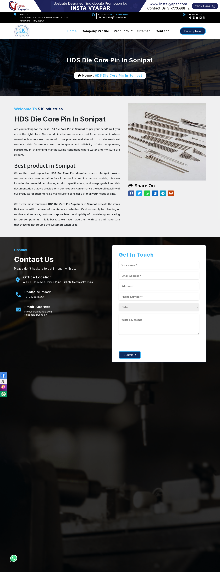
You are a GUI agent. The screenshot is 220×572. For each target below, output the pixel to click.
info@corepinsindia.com (38, 311)
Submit (130, 355)
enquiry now (192, 31)
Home (72, 31)
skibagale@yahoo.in (112, 17)
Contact (162, 31)
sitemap (144, 31)
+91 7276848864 (118, 14)
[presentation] (145, 344)
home (87, 75)
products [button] (122, 31)
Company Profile (95, 31)
